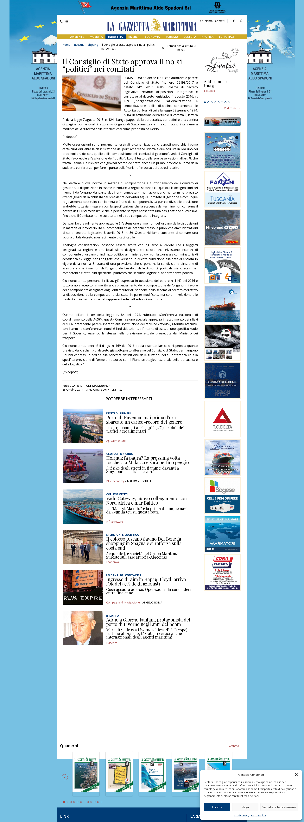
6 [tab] (222, 102)
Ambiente (77, 37)
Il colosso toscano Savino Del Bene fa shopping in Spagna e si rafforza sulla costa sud (144, 543)
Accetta (217, 807)
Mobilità (96, 37)
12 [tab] (102, 802)
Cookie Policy (241, 815)
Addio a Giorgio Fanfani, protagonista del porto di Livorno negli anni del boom (148, 621)
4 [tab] (215, 102)
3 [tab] (212, 102)
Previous (65, 777)
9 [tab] (91, 802)
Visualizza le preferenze (279, 807)
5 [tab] (219, 102)
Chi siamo (206, 21)
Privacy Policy (258, 815)
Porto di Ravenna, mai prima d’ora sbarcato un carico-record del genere (144, 419)
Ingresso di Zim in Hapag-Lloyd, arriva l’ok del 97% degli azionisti (146, 581)
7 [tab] (225, 102)
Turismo (171, 37)
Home (66, 44)
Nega (245, 807)
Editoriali (226, 37)
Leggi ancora (222, 90)
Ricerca (133, 37)
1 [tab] (205, 102)
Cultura (190, 37)
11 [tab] (98, 802)
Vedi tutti (230, 108)
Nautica (207, 37)
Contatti (220, 21)
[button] (296, 775)
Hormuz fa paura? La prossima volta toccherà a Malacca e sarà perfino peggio (147, 460)
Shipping (93, 44)
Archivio (234, 746)
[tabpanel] (222, 90)
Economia (152, 37)
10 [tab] (95, 802)
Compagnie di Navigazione (123, 602)
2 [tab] (208, 102)
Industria (115, 37)
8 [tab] (229, 102)
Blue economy (115, 481)
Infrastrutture (114, 521)
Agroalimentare (116, 440)
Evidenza (111, 643)
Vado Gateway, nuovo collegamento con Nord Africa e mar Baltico (146, 500)
